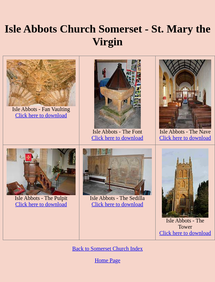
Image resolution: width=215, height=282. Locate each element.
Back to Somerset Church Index (107, 249)
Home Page (107, 260)
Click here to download (41, 115)
